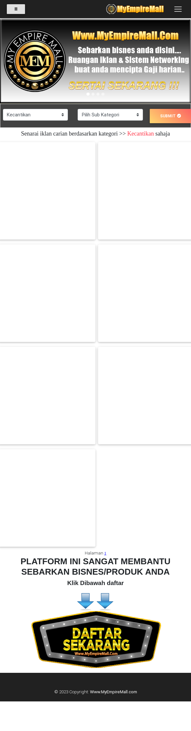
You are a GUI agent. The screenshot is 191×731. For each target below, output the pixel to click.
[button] (14, 61)
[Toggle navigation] (178, 9)
